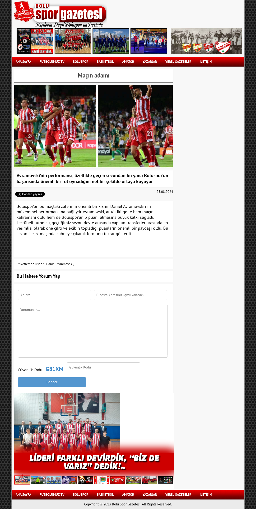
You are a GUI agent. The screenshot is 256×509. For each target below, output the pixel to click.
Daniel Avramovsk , (60, 264)
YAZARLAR (150, 62)
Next (160, 41)
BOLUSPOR (80, 62)
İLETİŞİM (206, 62)
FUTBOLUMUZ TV (52, 62)
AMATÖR (128, 62)
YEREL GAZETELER (178, 62)
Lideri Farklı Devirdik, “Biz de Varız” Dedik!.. (94, 461)
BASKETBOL (105, 62)
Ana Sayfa (23, 62)
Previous (25, 41)
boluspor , (38, 264)
